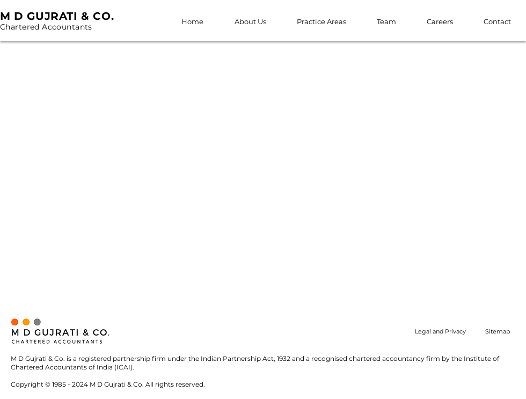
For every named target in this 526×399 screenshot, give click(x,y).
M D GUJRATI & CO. (57, 16)
